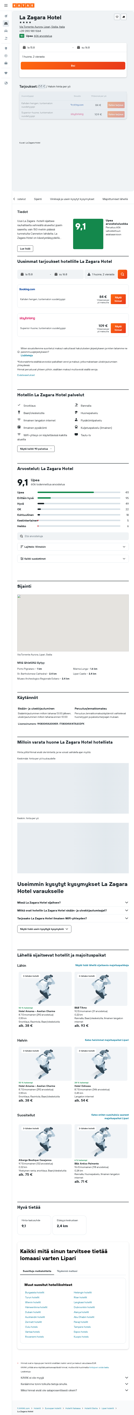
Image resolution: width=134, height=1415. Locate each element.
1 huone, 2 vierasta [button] (33, 56)
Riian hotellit (80, 1297)
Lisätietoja (27, 355)
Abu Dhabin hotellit (84, 1317)
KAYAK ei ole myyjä (75, 1377)
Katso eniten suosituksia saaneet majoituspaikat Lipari (110, 1116)
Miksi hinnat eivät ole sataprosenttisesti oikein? (75, 1390)
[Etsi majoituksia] (5, 23)
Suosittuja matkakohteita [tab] (37, 1271)
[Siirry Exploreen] (5, 48)
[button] (6, 5)
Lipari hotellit (108, 1408)
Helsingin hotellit (83, 1292)
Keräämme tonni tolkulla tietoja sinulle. (75, 1384)
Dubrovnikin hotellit (84, 1307)
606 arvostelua (43, 36)
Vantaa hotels (32, 1331)
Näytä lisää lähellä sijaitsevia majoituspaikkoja (102, 965)
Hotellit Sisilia (91, 1408)
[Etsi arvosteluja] (76, 536)
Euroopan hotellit (53, 1408)
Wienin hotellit (33, 1302)
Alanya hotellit (81, 1312)
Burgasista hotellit (34, 1292)
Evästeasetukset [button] (26, 375)
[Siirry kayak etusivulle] (23, 5)
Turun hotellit (32, 1297)
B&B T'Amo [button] (81, 1007)
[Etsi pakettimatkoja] (5, 38)
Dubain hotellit (33, 1312)
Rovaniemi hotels (34, 1336)
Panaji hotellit (81, 1322)
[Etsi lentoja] (5, 16)
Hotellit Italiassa (72, 1408)
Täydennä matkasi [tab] (67, 1271)
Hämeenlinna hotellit (36, 1307)
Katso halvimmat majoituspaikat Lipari (107, 1040)
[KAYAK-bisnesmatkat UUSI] (5, 63)
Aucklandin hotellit (35, 1317)
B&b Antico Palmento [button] (87, 1163)
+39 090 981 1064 (30, 31)
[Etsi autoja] (5, 30)
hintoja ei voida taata (99, 1367)
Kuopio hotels (81, 1336)
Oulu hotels (31, 1326)
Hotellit (37, 1408)
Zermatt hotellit (33, 1322)
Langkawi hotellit (83, 1302)
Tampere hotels (82, 1326)
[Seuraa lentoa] (5, 55)
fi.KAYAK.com (23, 1408)
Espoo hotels (81, 1331)
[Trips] (5, 73)
